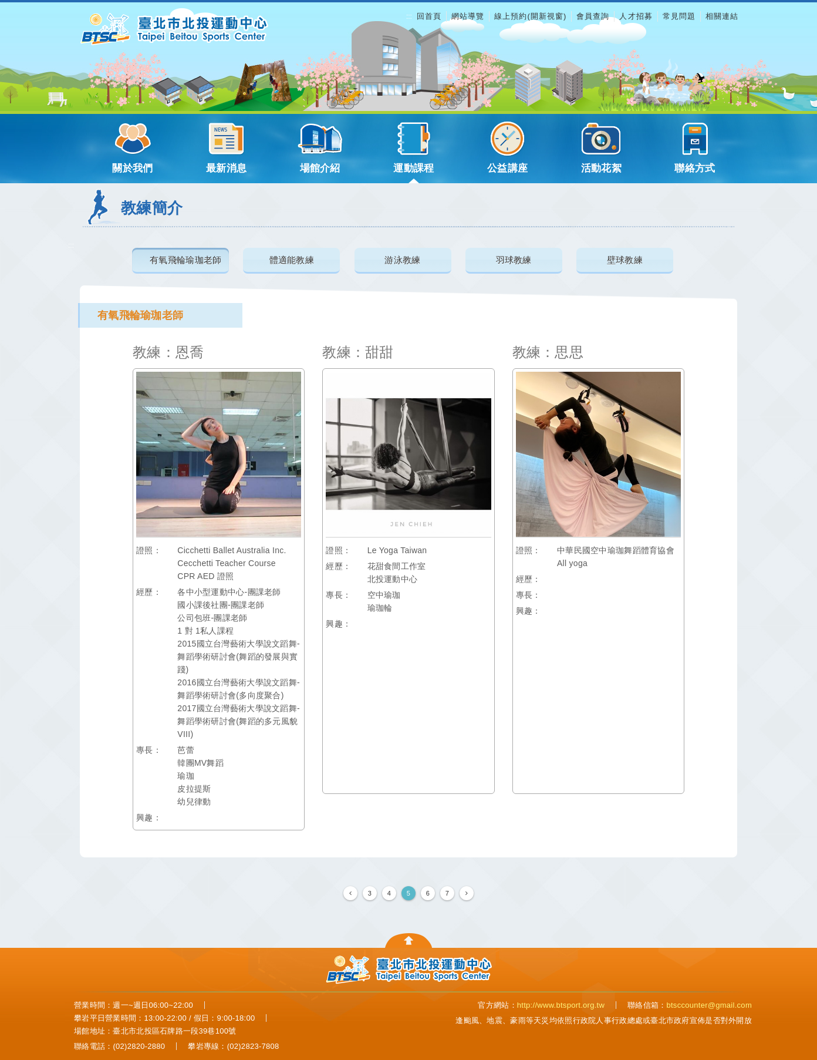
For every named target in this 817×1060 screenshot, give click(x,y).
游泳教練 (402, 259)
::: (409, 16)
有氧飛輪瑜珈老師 (185, 259)
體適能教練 (291, 259)
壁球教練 (625, 259)
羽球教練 (514, 259)
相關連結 (721, 16)
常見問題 (679, 16)
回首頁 (429, 16)
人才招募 (635, 16)
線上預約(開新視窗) (530, 16)
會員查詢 (592, 16)
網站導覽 (467, 16)
